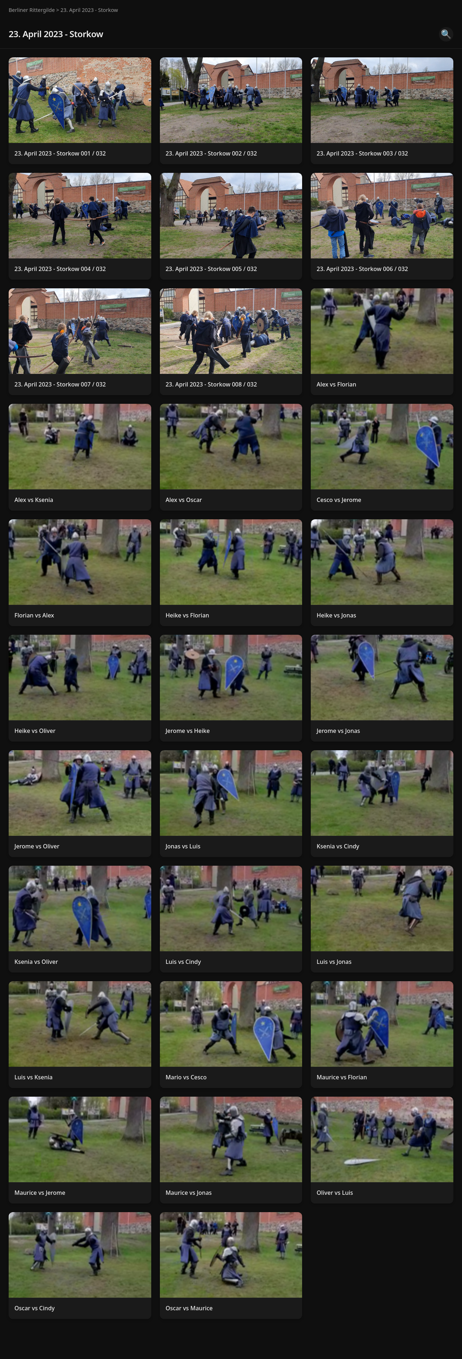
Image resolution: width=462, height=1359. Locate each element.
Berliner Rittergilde (32, 9)
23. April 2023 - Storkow (89, 9)
